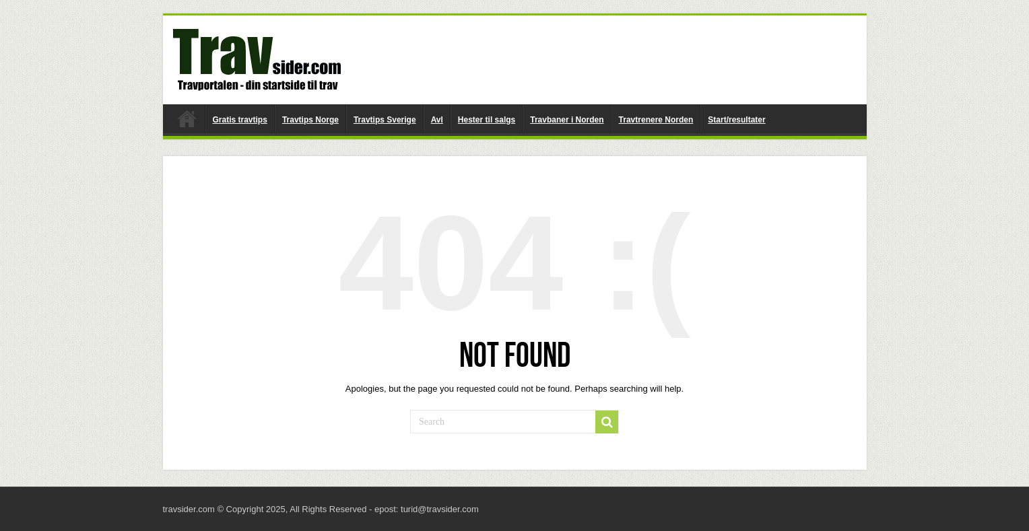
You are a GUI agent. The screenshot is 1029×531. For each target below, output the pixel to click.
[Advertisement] (611, 59)
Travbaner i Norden (566, 120)
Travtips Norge (310, 120)
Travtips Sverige (385, 120)
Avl (437, 120)
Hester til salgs (486, 120)
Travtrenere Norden (656, 120)
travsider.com (187, 118)
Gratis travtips (240, 120)
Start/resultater (736, 120)
